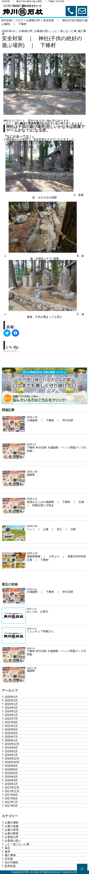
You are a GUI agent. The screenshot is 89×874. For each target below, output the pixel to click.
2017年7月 (11, 802)
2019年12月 (12, 744)
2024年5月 (11, 707)
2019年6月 (11, 747)
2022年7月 (11, 718)
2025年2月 (11, 700)
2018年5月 (11, 773)
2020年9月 (11, 729)
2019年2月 (11, 751)
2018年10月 (12, 762)
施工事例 (10, 855)
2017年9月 (11, 794)
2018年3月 (11, 780)
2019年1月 (11, 754)
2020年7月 (11, 736)
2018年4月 (11, 776)
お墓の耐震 (11, 833)
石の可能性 (11, 862)
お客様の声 (25, 31)
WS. (76, 872)
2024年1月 (11, 711)
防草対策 (10, 866)
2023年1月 (11, 715)
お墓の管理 (11, 829)
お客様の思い (42, 31)
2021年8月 (11, 722)
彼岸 (7, 851)
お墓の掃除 (11, 822)
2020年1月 (11, 740)
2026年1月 (11, 696)
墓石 (7, 848)
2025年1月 (11, 704)
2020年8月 (11, 733)
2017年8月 (11, 798)
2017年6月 (11, 805)
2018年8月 (11, 765)
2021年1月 (11, 725)
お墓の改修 (11, 826)
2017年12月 (12, 787)
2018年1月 (11, 784)
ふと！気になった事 (64, 31)
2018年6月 (11, 769)
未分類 (9, 858)
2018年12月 (12, 758)
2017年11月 (12, 791)
